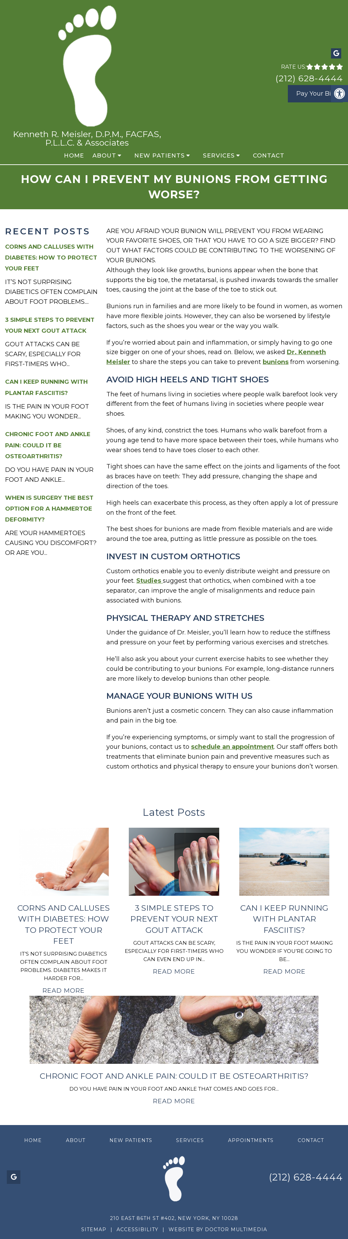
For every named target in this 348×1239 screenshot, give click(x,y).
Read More (63, 990)
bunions (276, 362)
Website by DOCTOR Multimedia (218, 1229)
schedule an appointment (232, 746)
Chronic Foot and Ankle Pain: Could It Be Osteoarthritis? (47, 445)
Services (219, 155)
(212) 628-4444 (309, 78)
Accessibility (137, 1229)
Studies (149, 580)
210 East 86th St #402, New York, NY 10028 (174, 1218)
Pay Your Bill (315, 93)
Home (74, 155)
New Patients (159, 155)
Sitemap (93, 1229)
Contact (268, 155)
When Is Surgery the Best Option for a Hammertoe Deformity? (49, 508)
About (104, 155)
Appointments (251, 1140)
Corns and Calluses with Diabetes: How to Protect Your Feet (51, 257)
